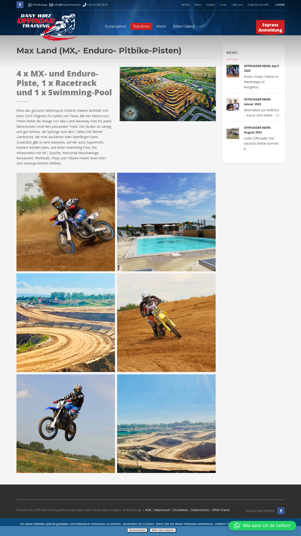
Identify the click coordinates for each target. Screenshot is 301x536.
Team (197, 4)
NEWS (186, 4)
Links (223, 4)
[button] (262, 525)
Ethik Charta (221, 510)
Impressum (162, 510)
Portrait (210, 4)
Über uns (237, 4)
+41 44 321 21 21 (95, 4)
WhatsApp (37, 4)
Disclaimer (180, 510)
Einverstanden (137, 530)
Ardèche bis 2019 (258, 4)
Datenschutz (200, 510)
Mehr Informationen (163, 530)
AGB (148, 510)
